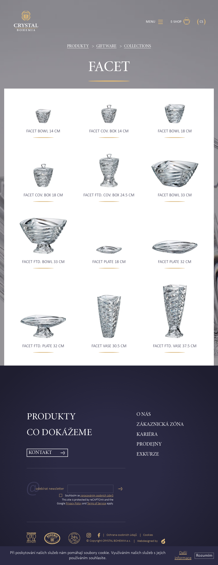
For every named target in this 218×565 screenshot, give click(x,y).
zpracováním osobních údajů (96, 495)
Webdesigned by (151, 541)
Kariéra (147, 434)
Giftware (106, 46)
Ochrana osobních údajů (121, 535)
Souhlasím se (86, 495)
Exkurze (148, 454)
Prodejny (149, 444)
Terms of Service (96, 503)
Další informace (183, 555)
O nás (144, 414)
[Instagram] (88, 535)
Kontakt (40, 452)
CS (201, 22)
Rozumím (204, 556)
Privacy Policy (73, 503)
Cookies (148, 535)
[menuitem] (82, 417)
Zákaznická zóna (160, 424)
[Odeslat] (120, 489)
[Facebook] (99, 535)
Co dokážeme (59, 433)
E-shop (180, 21)
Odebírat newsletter (50, 489)
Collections (137, 46)
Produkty (78, 46)
